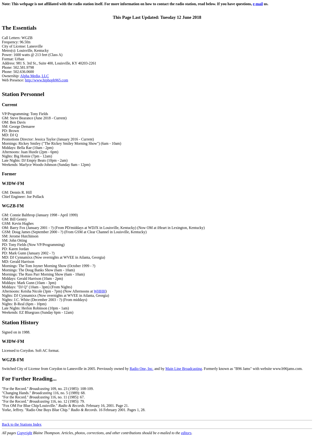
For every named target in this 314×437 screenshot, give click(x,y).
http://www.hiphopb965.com (46, 80)
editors (186, 433)
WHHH (99, 291)
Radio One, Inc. (141, 369)
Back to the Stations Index (22, 424)
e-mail (258, 4)
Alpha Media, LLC (34, 76)
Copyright (24, 433)
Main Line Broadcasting (183, 369)
